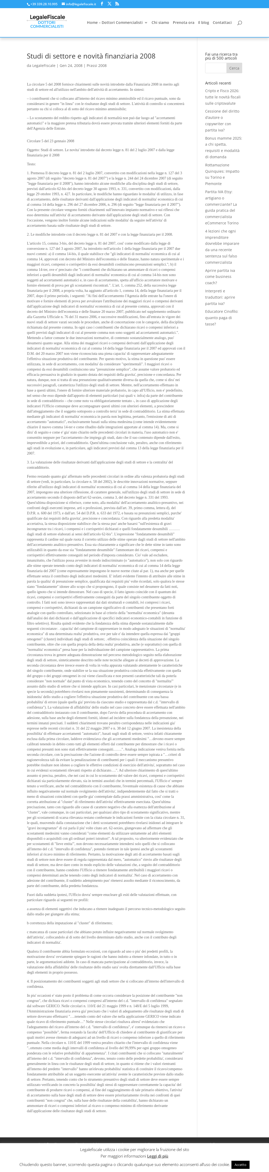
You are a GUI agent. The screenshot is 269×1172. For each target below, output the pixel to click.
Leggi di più (157, 1156)
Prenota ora (183, 23)
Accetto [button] (240, 1164)
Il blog (203, 23)
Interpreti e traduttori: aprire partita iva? (220, 297)
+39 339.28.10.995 (44, 4)
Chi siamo (160, 23)
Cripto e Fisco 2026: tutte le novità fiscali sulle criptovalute (223, 97)
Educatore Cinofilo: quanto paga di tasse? (221, 317)
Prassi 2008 (97, 65)
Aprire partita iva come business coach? (220, 277)
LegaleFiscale (43, 65)
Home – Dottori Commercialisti (115, 23)
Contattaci (222, 23)
